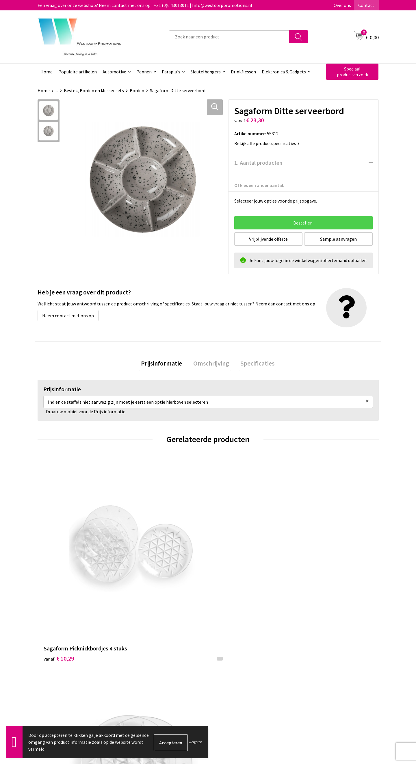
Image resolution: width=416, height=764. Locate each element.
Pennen (144, 72)
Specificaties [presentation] (255, 364)
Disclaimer (311, 667)
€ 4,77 (313, 561)
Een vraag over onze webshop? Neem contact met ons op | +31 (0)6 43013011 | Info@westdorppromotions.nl (145, 5)
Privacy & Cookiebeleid (322, 659)
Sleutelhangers (205, 72)
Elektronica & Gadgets (284, 72)
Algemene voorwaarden (323, 650)
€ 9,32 (142, 561)
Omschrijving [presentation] (211, 364)
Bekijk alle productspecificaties (267, 143)
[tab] (164, 363)
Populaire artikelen (77, 72)
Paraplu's (171, 72)
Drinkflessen (243, 72)
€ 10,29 (59, 561)
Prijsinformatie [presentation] (164, 364)
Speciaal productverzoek (352, 71)
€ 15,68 (229, 561)
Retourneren (229, 659)
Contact (366, 5)
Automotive (114, 72)
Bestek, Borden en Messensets (94, 90)
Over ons (342, 5)
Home (46, 72)
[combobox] (229, 36)
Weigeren (195, 742)
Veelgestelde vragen (153, 659)
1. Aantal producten (258, 162)
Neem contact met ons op (68, 315)
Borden (137, 90)
